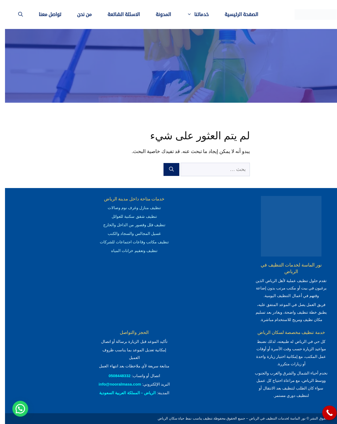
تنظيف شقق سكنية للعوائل (129, 216)
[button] (15, 409)
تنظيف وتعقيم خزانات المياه (129, 250)
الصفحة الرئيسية (236, 14)
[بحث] (166, 169)
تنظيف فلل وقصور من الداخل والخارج (129, 225)
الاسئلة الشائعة (118, 14)
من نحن (79, 14)
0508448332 (114, 375)
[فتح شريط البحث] (15, 14)
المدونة (158, 14)
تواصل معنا (45, 14)
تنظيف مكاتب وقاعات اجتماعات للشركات (129, 242)
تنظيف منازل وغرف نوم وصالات (129, 207)
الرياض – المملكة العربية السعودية (122, 393)
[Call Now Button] (324, 413)
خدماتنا (189, 14)
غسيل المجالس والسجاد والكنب (129, 233)
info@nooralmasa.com (115, 384)
